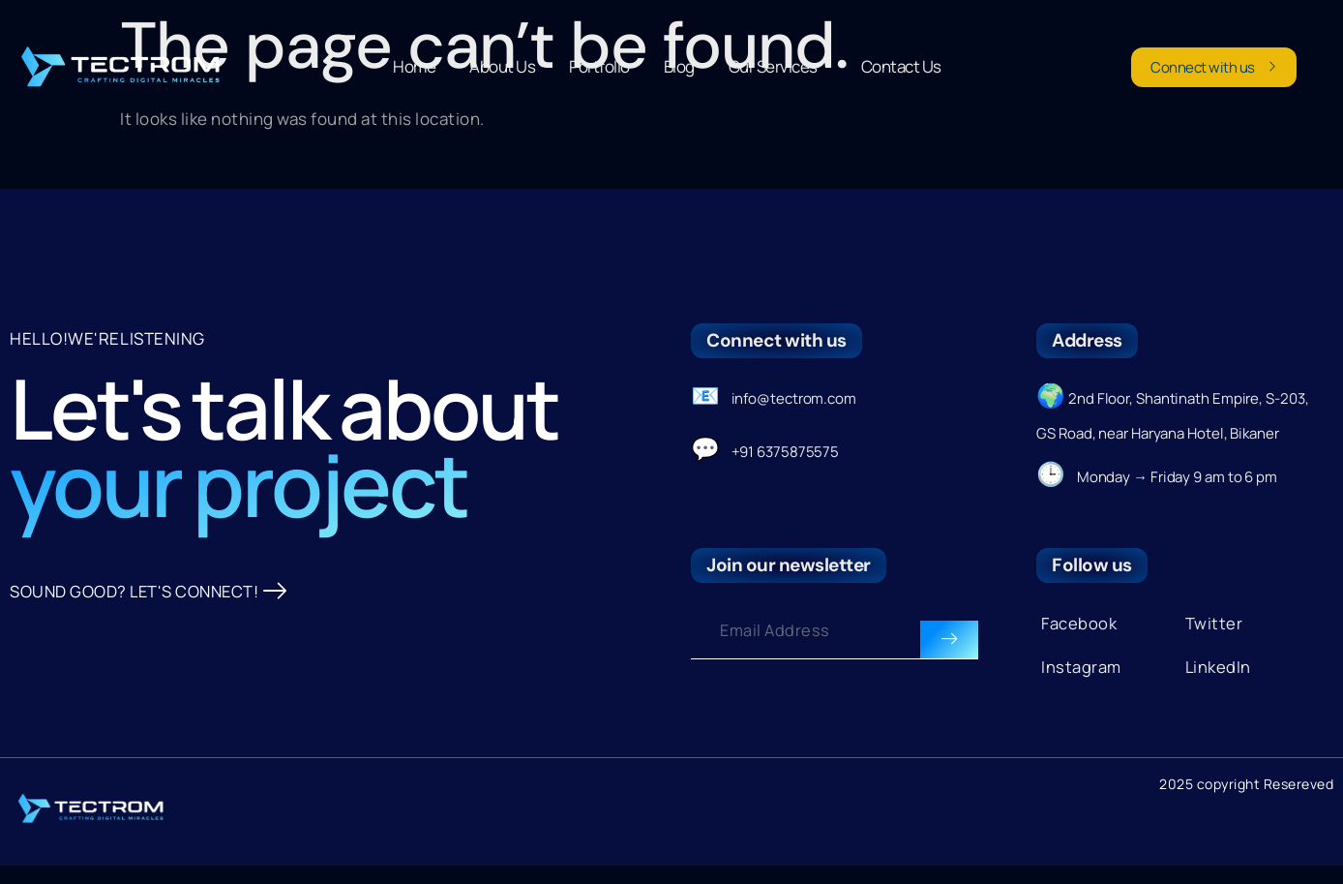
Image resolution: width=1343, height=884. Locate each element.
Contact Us (901, 66)
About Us (502, 66)
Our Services (778, 66)
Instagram (1081, 676)
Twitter (1214, 633)
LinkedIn (1218, 676)
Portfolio (599, 66)
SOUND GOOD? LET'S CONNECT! (151, 700)
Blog (679, 66)
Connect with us (1213, 67)
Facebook (1079, 633)
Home (414, 66)
